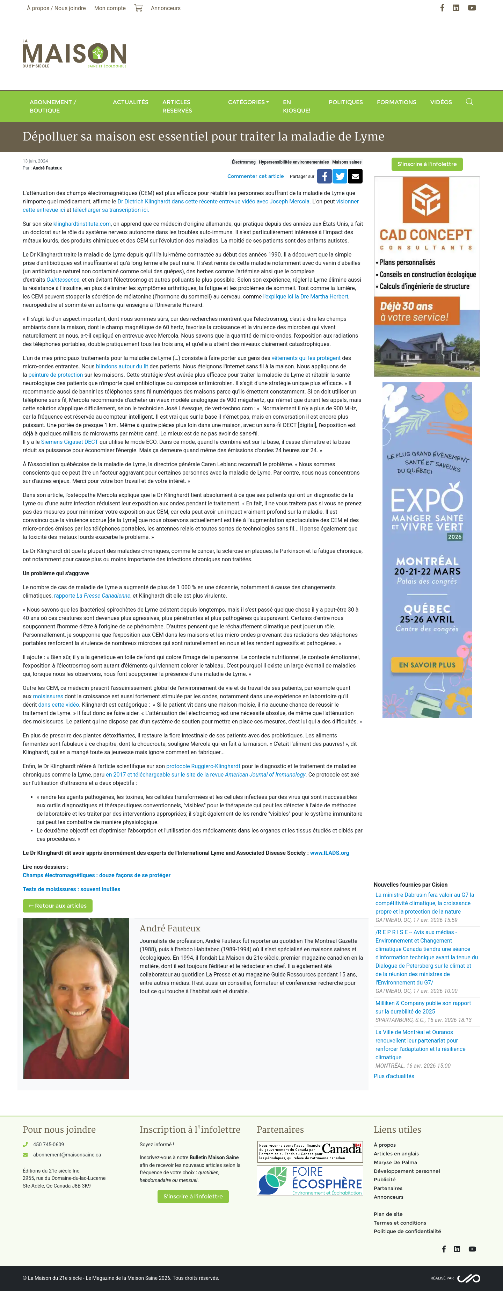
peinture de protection (56, 375)
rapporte (92, 595)
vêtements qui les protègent (306, 358)
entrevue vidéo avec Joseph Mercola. (265, 201)
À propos (385, 1145)
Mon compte (110, 8)
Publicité (385, 1179)
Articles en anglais (396, 1154)
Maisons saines (347, 162)
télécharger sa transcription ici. (111, 210)
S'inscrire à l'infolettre (427, 164)
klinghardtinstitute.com (82, 224)
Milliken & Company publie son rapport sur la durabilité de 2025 (423, 1007)
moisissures (48, 696)
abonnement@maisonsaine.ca (67, 1155)
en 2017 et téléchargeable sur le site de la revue (205, 774)
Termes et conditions (400, 1223)
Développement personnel (407, 1171)
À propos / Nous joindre (56, 8)
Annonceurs (388, 1197)
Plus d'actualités (394, 1076)
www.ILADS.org (329, 853)
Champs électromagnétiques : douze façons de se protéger (96, 875)
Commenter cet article (255, 176)
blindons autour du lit (122, 366)
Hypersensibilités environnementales (294, 162)
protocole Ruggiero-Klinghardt (203, 766)
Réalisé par (442, 1278)
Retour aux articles (58, 905)
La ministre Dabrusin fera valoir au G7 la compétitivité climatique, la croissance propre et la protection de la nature (425, 903)
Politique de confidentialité (407, 1231)
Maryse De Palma (395, 1162)
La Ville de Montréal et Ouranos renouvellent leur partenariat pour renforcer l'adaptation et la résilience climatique (421, 1045)
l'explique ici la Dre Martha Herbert (306, 296)
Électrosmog (244, 162)
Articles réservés (177, 106)
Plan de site (388, 1214)
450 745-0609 (48, 1145)
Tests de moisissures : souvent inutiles (71, 889)
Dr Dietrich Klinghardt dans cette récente (168, 201)
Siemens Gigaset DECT (69, 442)
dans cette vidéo (58, 704)
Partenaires (388, 1188)
